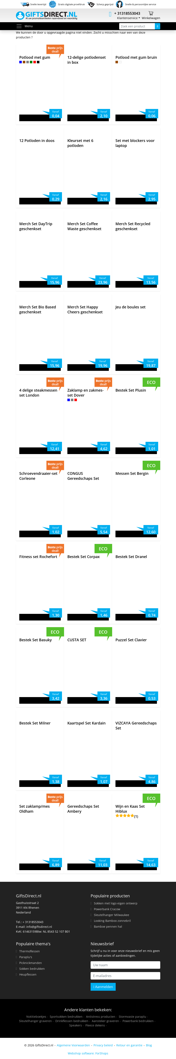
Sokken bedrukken (32, 969)
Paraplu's (25, 957)
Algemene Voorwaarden (73, 1045)
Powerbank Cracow (107, 909)
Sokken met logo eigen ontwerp (115, 903)
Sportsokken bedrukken (66, 1017)
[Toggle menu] (20, 26)
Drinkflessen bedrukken (71, 1021)
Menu (24, 26)
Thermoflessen (29, 951)
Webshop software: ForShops (88, 1053)
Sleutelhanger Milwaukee (111, 915)
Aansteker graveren (105, 1021)
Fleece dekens (95, 1025)
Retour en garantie (129, 1045)
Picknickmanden (30, 963)
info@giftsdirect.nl (39, 927)
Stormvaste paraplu (132, 1017)
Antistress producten (100, 1017)
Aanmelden (103, 986)
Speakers (75, 1025)
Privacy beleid (103, 1045)
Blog (149, 1045)
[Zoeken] (157, 26)
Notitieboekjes (36, 1017)
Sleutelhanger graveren (35, 1021)
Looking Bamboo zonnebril (112, 921)
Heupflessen (27, 974)
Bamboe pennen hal (108, 926)
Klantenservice (127, 18)
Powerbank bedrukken (138, 1021)
